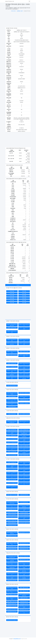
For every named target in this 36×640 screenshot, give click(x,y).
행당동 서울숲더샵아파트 (24, 587)
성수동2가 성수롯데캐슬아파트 (24, 477)
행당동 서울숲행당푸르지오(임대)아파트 (24, 595)
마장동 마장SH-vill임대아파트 (24, 392)
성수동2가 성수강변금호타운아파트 (24, 470)
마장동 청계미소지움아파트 (24, 403)
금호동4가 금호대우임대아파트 (24, 364)
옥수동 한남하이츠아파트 (12, 525)
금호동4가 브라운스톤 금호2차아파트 (24, 367)
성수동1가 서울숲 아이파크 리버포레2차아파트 (24, 433)
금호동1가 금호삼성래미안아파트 (24, 328)
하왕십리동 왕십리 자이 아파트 (12, 564)
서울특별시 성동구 (20, 10)
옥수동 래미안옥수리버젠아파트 (12, 506)
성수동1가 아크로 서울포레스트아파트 (24, 452)
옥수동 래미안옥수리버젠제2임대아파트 (24, 506)
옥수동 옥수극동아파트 (24, 512)
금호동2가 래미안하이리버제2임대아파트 (12, 344)
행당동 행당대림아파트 (24, 601)
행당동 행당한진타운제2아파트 (24, 612)
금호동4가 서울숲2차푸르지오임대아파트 (12, 374)
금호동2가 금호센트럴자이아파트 (12, 340)
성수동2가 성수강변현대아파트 (12, 473)
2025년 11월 (24, 293)
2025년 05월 (24, 300)
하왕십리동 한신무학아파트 (12, 580)
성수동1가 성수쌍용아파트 (24, 445)
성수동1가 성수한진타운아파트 (12, 449)
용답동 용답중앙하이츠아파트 (24, 532)
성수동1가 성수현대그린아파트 (24, 449)
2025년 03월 (24, 302)
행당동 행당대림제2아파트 (12, 603)
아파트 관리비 (13, 10)
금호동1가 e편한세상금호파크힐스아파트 (12, 325)
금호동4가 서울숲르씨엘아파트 (24, 374)
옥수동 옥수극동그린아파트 (12, 512)
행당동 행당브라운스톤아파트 (12, 609)
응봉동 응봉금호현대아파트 (24, 543)
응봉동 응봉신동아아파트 (24, 548)
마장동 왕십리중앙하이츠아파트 (12, 404)
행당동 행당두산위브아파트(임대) (24, 606)
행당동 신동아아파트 (24, 597)
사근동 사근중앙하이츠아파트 (24, 413)
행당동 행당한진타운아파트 (12, 611)
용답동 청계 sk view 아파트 (12, 535)
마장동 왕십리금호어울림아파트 (12, 400)
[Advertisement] (18, 19)
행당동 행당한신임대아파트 (24, 609)
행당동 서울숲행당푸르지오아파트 (12, 598)
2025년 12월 (12, 293)
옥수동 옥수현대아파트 (12, 522)
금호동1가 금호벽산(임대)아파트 (24, 325)
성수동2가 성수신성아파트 (12, 479)
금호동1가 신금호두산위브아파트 (12, 332)
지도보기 (18, 285)
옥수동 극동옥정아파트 (24, 502)
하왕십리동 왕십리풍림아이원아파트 (24, 567)
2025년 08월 (12, 298)
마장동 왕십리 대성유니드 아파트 (24, 397)
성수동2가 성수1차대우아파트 (12, 469)
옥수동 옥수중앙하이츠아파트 (12, 517)
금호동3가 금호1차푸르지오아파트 (12, 352)
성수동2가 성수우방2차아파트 (12, 482)
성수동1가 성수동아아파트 (12, 445)
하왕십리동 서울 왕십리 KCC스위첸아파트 (12, 560)
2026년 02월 (12, 291)
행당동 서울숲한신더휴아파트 (12, 594)
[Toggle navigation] (29, 1)
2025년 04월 (12, 302)
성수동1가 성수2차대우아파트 (12, 438)
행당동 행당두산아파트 (24, 603)
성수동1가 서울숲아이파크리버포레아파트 (24, 436)
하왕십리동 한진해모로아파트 (24, 580)
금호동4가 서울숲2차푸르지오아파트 (24, 371)
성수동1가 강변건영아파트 (12, 429)
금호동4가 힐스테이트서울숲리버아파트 (24, 378)
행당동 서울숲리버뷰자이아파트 (12, 592)
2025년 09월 (24, 295)
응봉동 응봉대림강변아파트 (12, 548)
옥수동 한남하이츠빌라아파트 (24, 522)
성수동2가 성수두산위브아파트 (12, 477)
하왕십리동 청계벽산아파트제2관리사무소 (24, 570)
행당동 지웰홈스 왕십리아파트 (12, 601)
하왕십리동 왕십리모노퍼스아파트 (24, 564)
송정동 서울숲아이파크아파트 (12, 494)
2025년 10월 (12, 295)
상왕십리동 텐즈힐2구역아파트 (24, 422)
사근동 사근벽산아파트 (12, 413)
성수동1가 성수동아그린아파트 (24, 443)
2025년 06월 (12, 300)
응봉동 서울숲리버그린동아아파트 (12, 544)
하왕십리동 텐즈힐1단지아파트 (12, 574)
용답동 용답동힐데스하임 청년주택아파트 (12, 533)
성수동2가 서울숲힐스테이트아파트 (12, 466)
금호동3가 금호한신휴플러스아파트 (24, 355)
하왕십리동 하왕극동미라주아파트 (24, 574)
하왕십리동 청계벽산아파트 (12, 569)
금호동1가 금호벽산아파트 (12, 327)
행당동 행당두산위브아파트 (12, 605)
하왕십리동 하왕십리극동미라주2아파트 (24, 577)
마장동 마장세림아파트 (12, 396)
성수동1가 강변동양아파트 (24, 429)
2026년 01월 (24, 291)
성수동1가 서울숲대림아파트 (12, 435)
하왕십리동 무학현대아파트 (24, 556)
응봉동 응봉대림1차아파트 (12, 546)
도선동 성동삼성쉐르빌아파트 (12, 385)
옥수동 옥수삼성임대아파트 (24, 514)
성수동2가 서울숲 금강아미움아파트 (24, 463)
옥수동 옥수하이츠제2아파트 (24, 520)
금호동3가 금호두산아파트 (24, 351)
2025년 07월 (24, 298)
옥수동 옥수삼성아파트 (12, 514)
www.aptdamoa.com (17, 638)
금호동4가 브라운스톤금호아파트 (12, 371)
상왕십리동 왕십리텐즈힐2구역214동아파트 (12, 422)
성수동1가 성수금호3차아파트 (12, 442)
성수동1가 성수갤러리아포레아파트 (24, 439)
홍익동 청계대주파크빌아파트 (12, 620)
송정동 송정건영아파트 (24, 494)
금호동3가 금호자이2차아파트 (12, 354)
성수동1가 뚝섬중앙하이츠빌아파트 (12, 433)
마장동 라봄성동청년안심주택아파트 (12, 393)
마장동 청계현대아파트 (12, 406)
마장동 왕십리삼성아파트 (24, 399)
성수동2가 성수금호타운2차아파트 (24, 473)
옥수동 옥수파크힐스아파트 (12, 520)
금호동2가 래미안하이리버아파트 (24, 340)
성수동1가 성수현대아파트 (12, 451)
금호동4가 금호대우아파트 (12, 363)
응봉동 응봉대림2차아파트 (24, 546)
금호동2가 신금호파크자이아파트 (24, 344)
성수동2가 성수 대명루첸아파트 (24, 466)
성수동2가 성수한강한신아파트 (12, 487)
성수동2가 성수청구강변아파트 (24, 483)
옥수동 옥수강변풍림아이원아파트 (24, 510)
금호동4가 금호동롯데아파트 (12, 366)
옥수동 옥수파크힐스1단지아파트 (24, 518)
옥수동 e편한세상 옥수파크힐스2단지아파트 (12, 503)
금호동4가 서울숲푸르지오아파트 (12, 378)
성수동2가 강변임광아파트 (12, 462)
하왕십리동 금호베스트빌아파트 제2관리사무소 (12, 557)
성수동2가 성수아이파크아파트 (24, 480)
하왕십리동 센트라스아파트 (24, 559)
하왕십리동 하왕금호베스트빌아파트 (12, 577)
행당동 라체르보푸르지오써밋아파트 (12, 588)
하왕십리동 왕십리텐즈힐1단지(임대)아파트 (12, 567)
